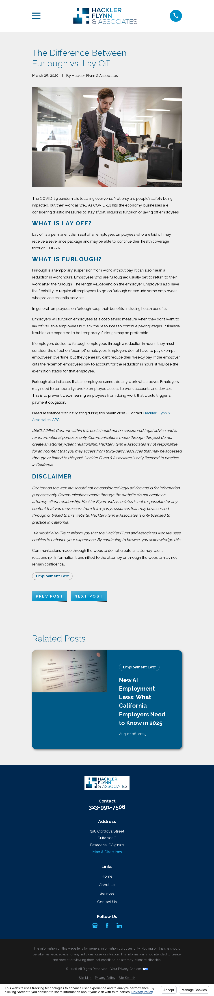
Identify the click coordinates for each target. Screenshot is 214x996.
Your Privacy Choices (129, 969)
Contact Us (107, 902)
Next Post (88, 596)
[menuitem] (85, 978)
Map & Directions (107, 852)
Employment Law (52, 576)
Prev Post (50, 596)
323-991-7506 (107, 807)
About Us (107, 885)
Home (107, 876)
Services (107, 893)
